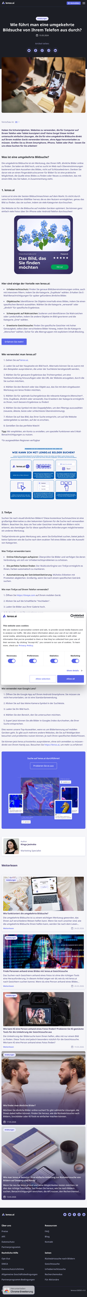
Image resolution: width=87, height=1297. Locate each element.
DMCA (5, 1263)
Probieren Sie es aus (43, 765)
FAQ (47, 1231)
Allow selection (43, 679)
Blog (47, 1236)
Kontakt (49, 1241)
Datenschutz (8, 1241)
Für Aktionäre (52, 1279)
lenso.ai (24, 360)
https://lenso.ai (51, 744)
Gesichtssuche (52, 1263)
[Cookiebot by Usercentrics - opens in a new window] (72, 616)
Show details (73, 670)
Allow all (71, 679)
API (3, 1236)
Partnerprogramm (11, 1247)
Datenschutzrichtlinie (13, 1269)
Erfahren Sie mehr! (14, 341)
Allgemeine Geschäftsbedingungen (19, 1274)
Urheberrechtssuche (55, 1269)
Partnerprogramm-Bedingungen (18, 1279)
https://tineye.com (26, 595)
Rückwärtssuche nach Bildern (60, 1258)
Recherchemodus (53, 1274)
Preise (5, 1231)
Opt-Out (6, 1258)
